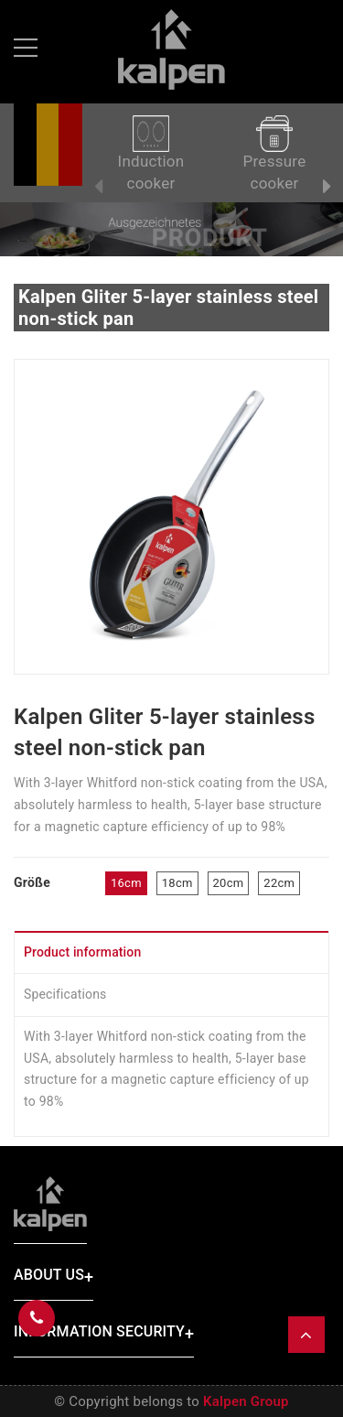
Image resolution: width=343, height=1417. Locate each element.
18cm (177, 883)
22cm (279, 883)
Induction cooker (151, 153)
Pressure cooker (274, 153)
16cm (126, 883)
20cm (228, 883)
